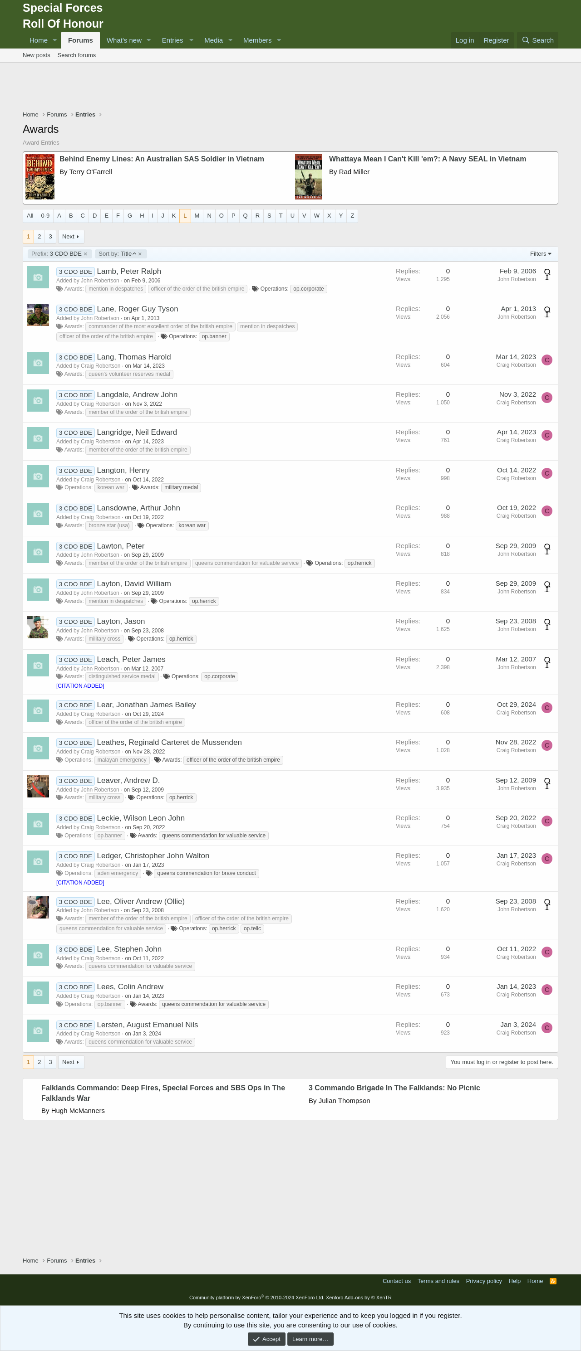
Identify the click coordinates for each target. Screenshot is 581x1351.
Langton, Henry (123, 470)
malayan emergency (122, 760)
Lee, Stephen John (129, 949)
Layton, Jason (121, 621)
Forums (80, 40)
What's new (124, 40)
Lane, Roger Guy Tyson (137, 309)
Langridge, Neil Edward (137, 432)
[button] (55, 40)
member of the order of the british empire (138, 412)
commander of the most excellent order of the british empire (160, 326)
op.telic (252, 928)
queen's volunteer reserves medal (129, 374)
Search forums (77, 55)
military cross (104, 639)
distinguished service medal (122, 676)
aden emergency (118, 873)
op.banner (214, 336)
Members (257, 40)
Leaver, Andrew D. (128, 780)
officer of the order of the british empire (198, 289)
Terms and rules (438, 1281)
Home (39, 40)
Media (213, 40)
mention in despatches (116, 289)
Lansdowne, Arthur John (138, 508)
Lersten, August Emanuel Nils (147, 1025)
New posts (36, 55)
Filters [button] (538, 253)
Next (68, 236)
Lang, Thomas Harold (134, 357)
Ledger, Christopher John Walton (153, 855)
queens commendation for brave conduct (206, 873)
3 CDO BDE (56, 254)
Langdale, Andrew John (137, 394)
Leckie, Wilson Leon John (141, 818)
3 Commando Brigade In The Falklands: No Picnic (394, 1088)
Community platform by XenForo (257, 1297)
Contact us (397, 1281)
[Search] (537, 40)
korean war (111, 487)
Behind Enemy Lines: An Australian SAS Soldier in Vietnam (161, 159)
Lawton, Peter (121, 546)
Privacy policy (484, 1281)
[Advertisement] (290, 87)
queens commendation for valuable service (247, 563)
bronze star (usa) (109, 525)
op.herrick (360, 563)
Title (117, 253)
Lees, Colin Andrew (130, 986)
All (30, 215)
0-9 (45, 215)
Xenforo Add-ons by (359, 1297)
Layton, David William (134, 583)
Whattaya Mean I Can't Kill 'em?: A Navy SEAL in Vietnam (427, 159)
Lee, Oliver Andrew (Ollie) (141, 901)
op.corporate (308, 289)
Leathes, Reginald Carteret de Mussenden (169, 742)
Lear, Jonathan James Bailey (146, 704)
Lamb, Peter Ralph (129, 271)
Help (515, 1281)
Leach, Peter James (131, 659)
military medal (181, 487)
